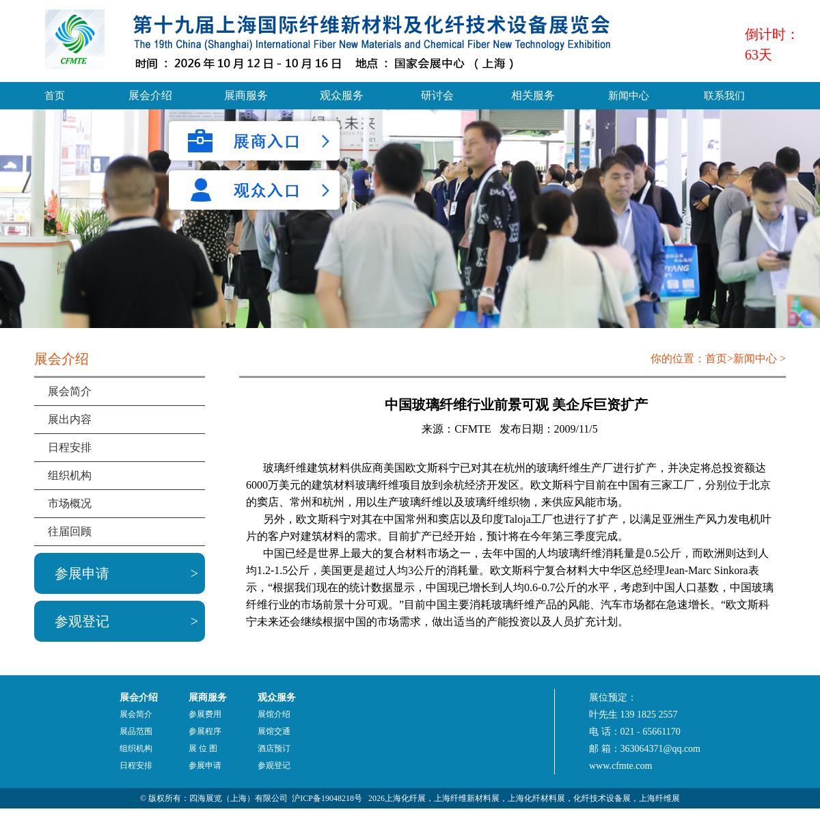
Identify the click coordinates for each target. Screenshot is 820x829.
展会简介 (70, 391)
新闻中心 (628, 95)
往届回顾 (70, 531)
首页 (54, 95)
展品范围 (136, 731)
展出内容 (70, 419)
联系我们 (724, 95)
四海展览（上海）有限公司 (238, 798)
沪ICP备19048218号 (327, 798)
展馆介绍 (274, 714)
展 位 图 (203, 748)
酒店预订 (274, 748)
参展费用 (205, 714)
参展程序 (205, 731)
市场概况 (70, 503)
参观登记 (82, 621)
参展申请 (82, 573)
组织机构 (70, 475)
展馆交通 (274, 731)
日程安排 (70, 447)
